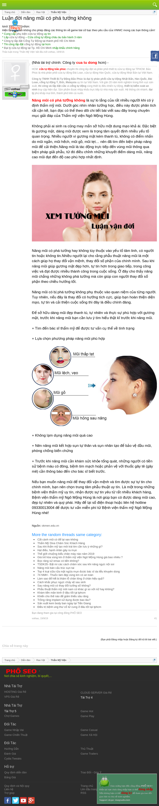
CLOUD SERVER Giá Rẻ (96, 692)
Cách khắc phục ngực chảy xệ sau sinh (61, 582)
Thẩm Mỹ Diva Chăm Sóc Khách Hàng (61, 543)
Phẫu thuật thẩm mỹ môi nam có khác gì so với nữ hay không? (75, 589)
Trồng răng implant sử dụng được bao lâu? (64, 599)
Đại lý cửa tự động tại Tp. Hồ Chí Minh (28, 47)
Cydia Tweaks (12, 758)
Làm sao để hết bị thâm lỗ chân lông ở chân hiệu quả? (70, 578)
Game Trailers (89, 753)
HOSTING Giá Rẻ (15, 691)
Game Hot (87, 711)
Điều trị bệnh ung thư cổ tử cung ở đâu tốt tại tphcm (69, 606)
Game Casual (89, 730)
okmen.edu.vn (50, 525)
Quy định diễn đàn (15, 772)
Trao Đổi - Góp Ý (91, 772)
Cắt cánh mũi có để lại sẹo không (57, 539)
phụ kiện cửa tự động (30, 33)
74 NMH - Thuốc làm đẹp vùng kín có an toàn (65, 575)
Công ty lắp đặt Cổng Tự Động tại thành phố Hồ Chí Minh (39, 40)
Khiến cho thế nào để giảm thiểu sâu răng (62, 596)
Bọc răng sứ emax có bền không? (58, 560)
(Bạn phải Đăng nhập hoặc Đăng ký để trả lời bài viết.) (129, 639)
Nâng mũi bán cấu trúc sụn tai (55, 567)
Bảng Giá (10, 777)
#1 (155, 618)
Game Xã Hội (89, 734)
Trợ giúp (9, 792)
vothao (51, 52)
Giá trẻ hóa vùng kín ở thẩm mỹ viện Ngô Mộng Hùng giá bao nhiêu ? (80, 557)
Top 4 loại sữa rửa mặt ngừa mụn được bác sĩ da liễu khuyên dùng (78, 571)
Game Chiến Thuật (15, 734)
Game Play (87, 716)
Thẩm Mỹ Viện (27, 52)
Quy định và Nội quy (16, 785)
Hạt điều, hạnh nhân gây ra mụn (57, 550)
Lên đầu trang (89, 789)
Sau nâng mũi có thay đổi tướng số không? (64, 585)
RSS (83, 792)
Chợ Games (11, 715)
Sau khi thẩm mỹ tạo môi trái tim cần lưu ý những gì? (69, 546)
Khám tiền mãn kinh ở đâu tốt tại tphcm (61, 592)
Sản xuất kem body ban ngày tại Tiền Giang (64, 603)
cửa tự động (17, 37)
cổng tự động (32, 44)
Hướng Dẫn (11, 748)
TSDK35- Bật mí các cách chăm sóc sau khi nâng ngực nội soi (75, 564)
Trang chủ (87, 785)
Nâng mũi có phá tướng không (58, 100)
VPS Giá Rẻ (11, 696)
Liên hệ (8, 789)
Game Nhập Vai (14, 730)
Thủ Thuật (87, 748)
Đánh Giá (10, 753)
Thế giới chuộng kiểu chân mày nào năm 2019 (65, 553)
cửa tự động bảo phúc (52, 69)
